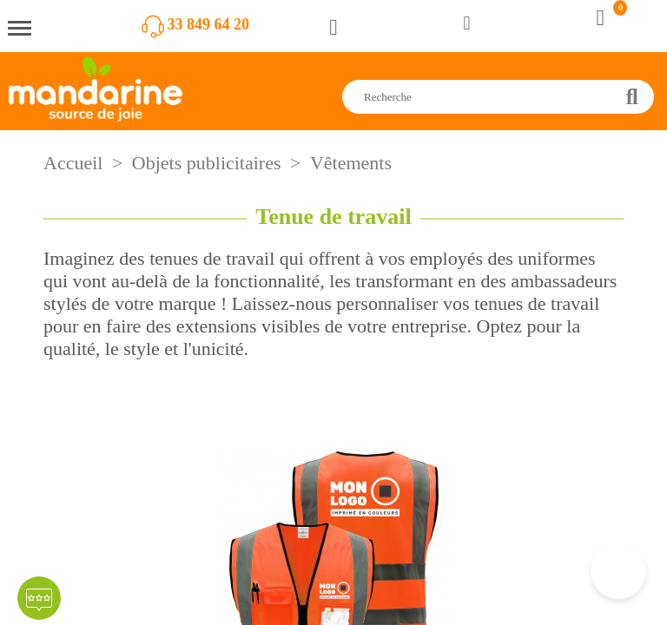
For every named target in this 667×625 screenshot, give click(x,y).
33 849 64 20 (209, 24)
